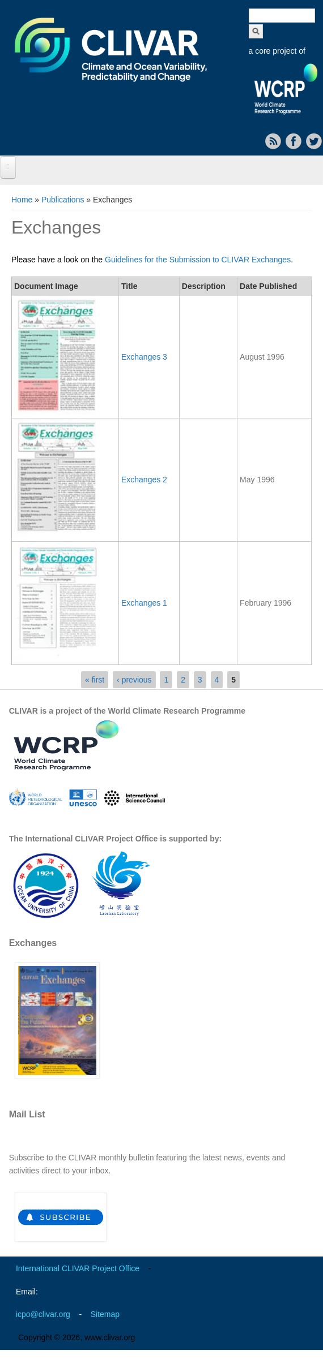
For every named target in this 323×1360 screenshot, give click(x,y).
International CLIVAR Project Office (77, 1268)
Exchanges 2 (144, 479)
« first (94, 679)
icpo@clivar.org (43, 1314)
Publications (62, 199)
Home (21, 199)
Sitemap (105, 1314)
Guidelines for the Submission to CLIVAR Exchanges (198, 259)
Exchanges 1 (144, 602)
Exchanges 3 (144, 356)
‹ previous (134, 679)
